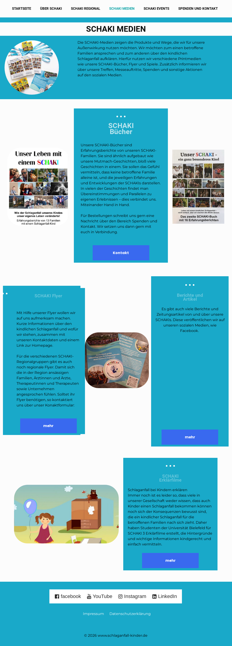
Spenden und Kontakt (198, 9)
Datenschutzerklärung (130, 614)
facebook (67, 596)
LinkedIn (164, 596)
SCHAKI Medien (122, 9)
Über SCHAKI (51, 9)
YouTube (99, 596)
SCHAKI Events (156, 9)
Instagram (132, 596)
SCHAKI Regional (85, 9)
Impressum (95, 614)
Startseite (21, 9)
